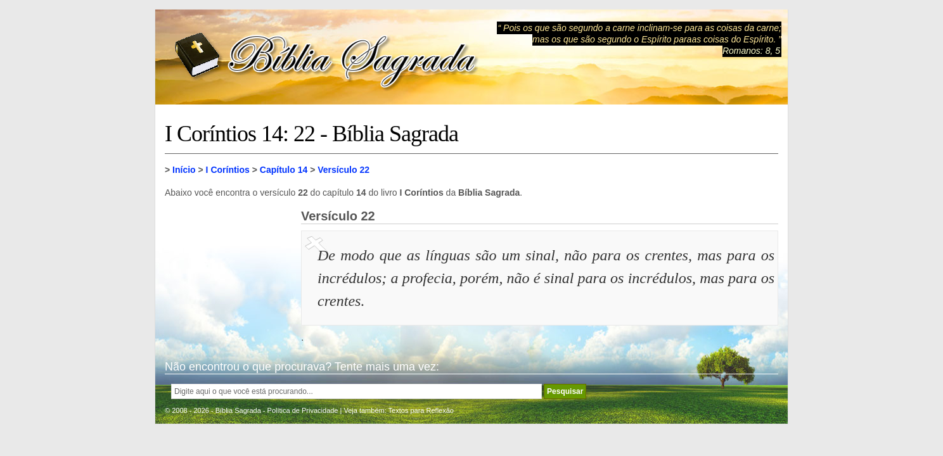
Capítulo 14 (283, 170)
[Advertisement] (228, 272)
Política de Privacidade (302, 410)
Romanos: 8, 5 (751, 51)
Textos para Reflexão (421, 410)
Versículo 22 (343, 170)
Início (184, 170)
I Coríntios (228, 170)
